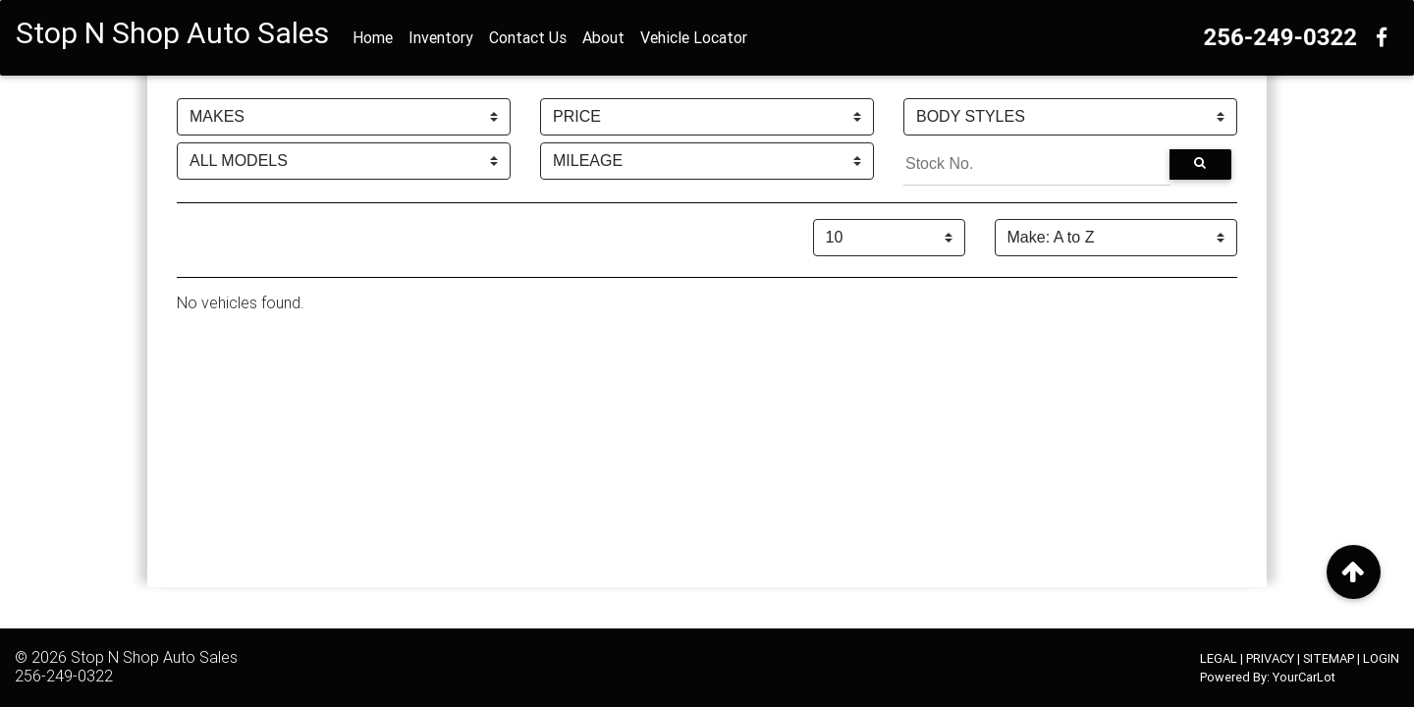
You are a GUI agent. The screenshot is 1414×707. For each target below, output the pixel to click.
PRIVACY (1270, 658)
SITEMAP (1328, 658)
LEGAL (1218, 658)
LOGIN (1381, 658)
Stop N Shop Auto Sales (154, 657)
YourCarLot (1304, 677)
